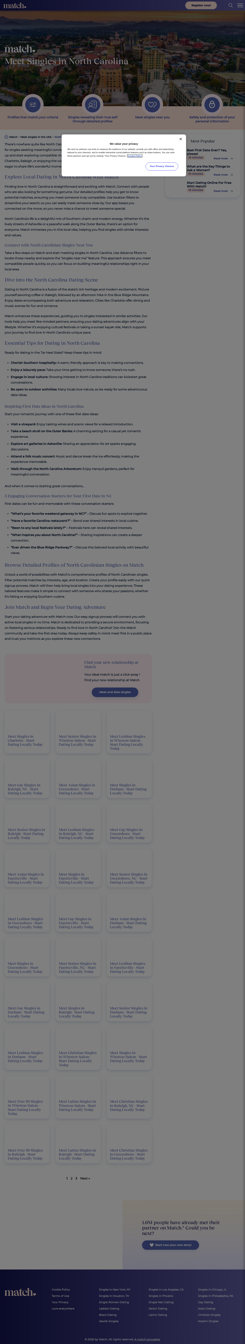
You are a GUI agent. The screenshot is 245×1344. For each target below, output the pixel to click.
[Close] (180, 139)
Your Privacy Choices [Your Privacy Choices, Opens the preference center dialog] (162, 166)
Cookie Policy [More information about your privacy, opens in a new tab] (135, 156)
